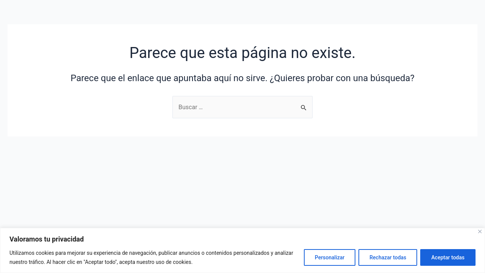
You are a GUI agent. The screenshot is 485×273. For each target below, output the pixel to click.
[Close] (480, 231)
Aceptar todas (448, 257)
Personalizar (329, 257)
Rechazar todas (387, 257)
